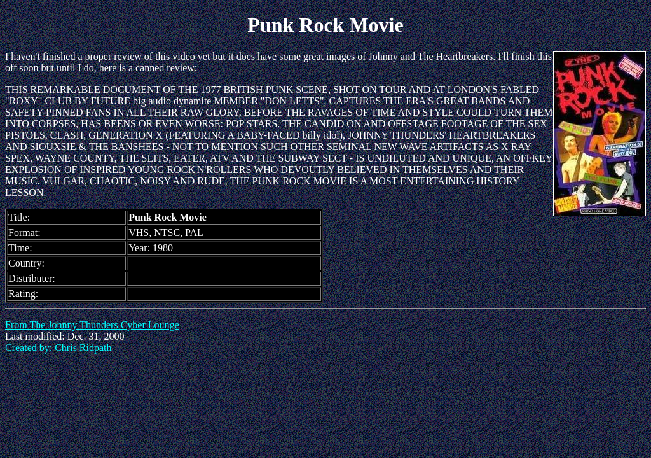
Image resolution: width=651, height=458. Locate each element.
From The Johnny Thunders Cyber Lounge (92, 324)
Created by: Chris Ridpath (58, 347)
